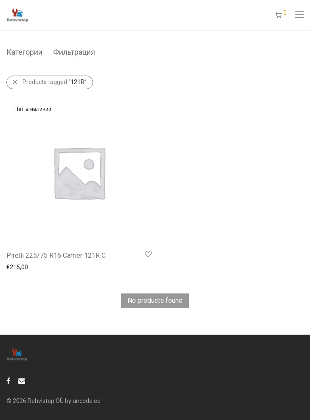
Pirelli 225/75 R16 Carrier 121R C (56, 255)
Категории (24, 52)
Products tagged (55, 82)
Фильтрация (74, 52)
